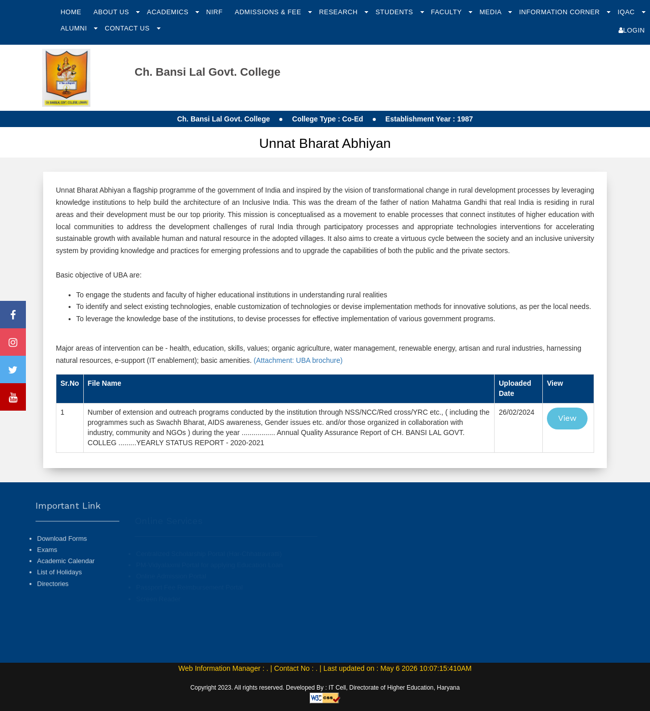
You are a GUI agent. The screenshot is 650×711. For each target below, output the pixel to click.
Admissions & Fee (269, 12)
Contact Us (128, 28)
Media (491, 12)
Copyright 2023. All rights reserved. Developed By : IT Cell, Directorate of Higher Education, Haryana (325, 687)
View (567, 418)
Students (395, 12)
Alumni (74, 28)
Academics (168, 12)
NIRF (214, 12)
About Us (112, 12)
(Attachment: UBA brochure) (297, 360)
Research (339, 12)
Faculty (447, 12)
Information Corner (560, 12)
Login (632, 30)
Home (70, 12)
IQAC (627, 12)
